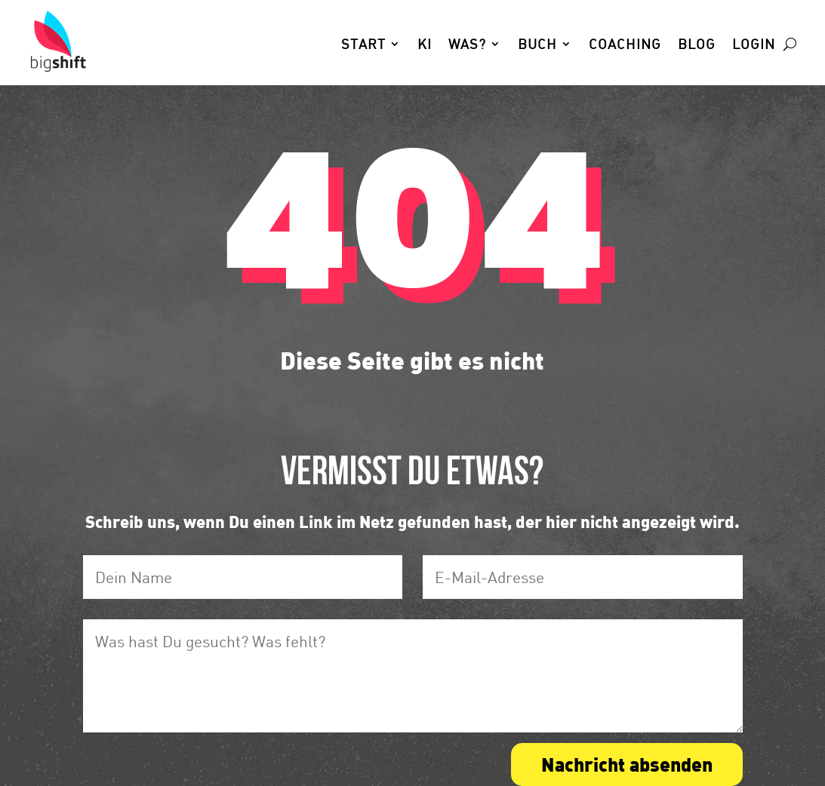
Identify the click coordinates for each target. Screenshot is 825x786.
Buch (537, 45)
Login (753, 45)
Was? (467, 45)
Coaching (625, 45)
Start (363, 45)
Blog (697, 45)
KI (424, 45)
